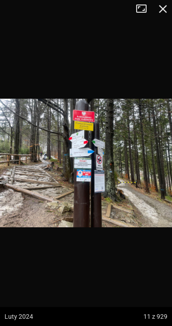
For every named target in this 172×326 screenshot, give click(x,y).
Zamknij (163, 9)
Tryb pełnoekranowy (145, 9)
